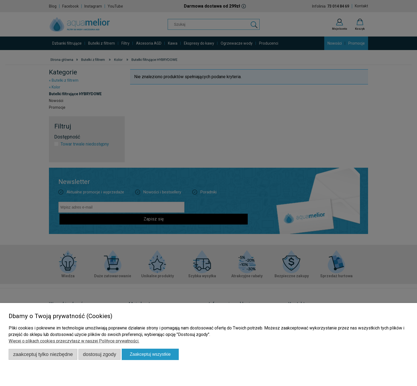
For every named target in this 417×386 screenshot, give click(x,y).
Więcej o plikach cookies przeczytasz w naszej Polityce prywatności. (74, 341)
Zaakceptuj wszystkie (150, 354)
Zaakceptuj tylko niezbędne (43, 354)
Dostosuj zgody (99, 354)
